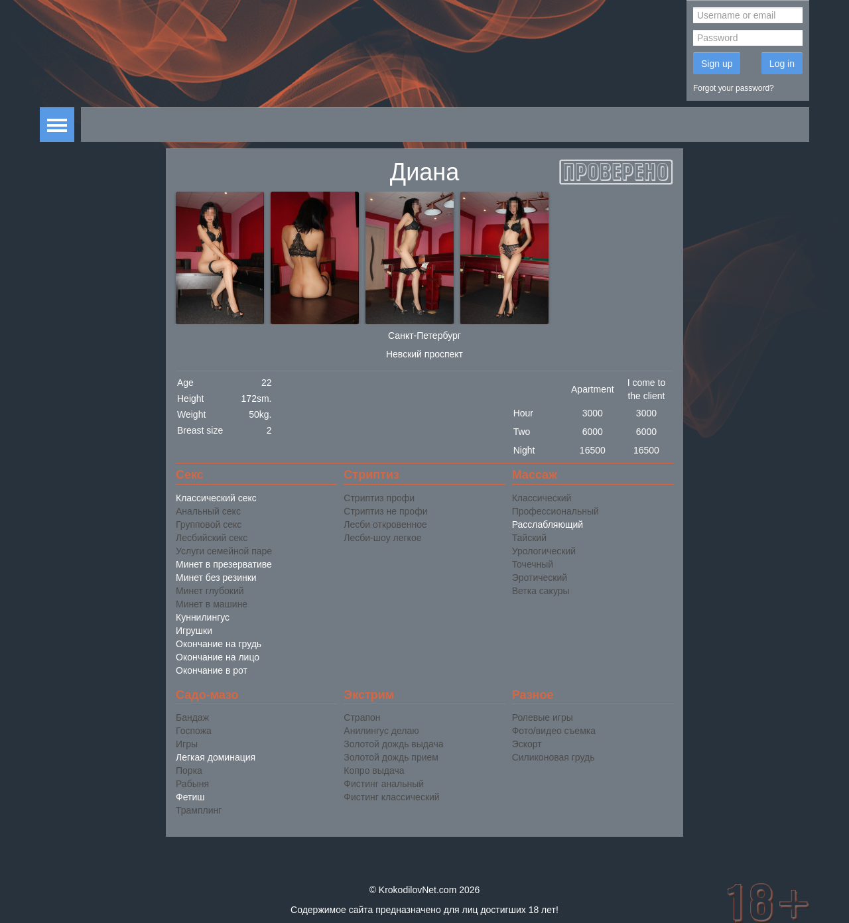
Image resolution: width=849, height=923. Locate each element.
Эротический (539, 577)
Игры (187, 744)
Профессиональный (555, 511)
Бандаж (192, 717)
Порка (189, 770)
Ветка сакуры (541, 590)
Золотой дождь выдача (393, 744)
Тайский (529, 537)
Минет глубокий (210, 590)
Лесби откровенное (385, 524)
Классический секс (216, 498)
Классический (542, 498)
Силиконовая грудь (553, 757)
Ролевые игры (542, 717)
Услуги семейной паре (224, 551)
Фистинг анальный (384, 783)
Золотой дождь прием (391, 757)
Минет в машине (211, 604)
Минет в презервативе (224, 564)
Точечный (532, 564)
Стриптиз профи (379, 498)
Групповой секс (208, 524)
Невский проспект (424, 354)
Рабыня (192, 783)
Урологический (544, 551)
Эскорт (527, 744)
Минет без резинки (216, 577)
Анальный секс (208, 511)
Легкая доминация (215, 757)
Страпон (362, 717)
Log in (782, 63)
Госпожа (194, 730)
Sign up (716, 63)
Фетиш (190, 797)
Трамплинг (199, 810)
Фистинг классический (391, 797)
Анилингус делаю (381, 730)
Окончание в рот (211, 670)
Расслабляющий (547, 524)
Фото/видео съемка (554, 730)
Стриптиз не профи (385, 511)
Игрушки (194, 630)
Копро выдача (374, 770)
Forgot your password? (733, 88)
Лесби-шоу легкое (382, 537)
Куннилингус (202, 617)
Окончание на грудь (218, 644)
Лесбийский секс (211, 537)
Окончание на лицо (217, 657)
